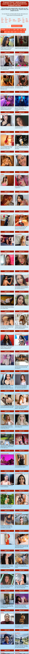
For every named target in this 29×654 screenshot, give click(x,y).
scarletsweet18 (18, 513)
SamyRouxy (17, 573)
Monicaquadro (18, 154)
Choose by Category (17, 25)
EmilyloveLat (3, 334)
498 (24, 29)
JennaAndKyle (18, 234)
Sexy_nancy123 (4, 214)
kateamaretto (3, 293)
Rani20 (2, 393)
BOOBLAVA (17, 74)
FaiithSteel (17, 612)
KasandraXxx (4, 373)
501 (8, 31)
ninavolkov (17, 592)
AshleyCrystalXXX (5, 592)
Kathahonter (3, 552)
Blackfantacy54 (4, 194)
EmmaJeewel (18, 373)
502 (12, 31)
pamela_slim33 (4, 493)
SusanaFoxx (3, 134)
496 (17, 29)
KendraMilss (18, 393)
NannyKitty (3, 433)
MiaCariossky (4, 533)
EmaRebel (3, 413)
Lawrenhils (17, 174)
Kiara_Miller (17, 194)
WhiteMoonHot (18, 433)
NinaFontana (3, 154)
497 (21, 29)
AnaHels (17, 533)
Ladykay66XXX (18, 134)
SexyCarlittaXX (18, 274)
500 (5, 31)
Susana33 (17, 652)
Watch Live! (7, 52)
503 (15, 31)
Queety (2, 612)
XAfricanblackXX (19, 54)
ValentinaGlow (4, 35)
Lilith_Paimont (4, 74)
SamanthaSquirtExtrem (6, 353)
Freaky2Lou (3, 54)
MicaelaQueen (18, 293)
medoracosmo (18, 253)
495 (14, 29)
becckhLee (17, 633)
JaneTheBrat (3, 313)
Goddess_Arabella (19, 214)
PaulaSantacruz (18, 493)
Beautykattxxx (4, 633)
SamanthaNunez (18, 473)
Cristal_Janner (4, 253)
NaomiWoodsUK (4, 573)
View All (3, 29)
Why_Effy (3, 274)
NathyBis (3, 652)
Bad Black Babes (27, 20)
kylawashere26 (18, 334)
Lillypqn (2, 174)
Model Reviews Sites (19, 20)
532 (21, 31)
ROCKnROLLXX (18, 313)
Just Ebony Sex (10, 20)
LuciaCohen (17, 94)
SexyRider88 (3, 473)
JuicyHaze (17, 413)
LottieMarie (17, 453)
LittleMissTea (18, 114)
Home (8, 25)
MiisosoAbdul (4, 513)
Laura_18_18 (18, 35)
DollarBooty (17, 552)
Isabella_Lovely (4, 94)
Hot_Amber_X (18, 353)
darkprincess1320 (5, 453)
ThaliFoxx (3, 234)
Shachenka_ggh (4, 114)
